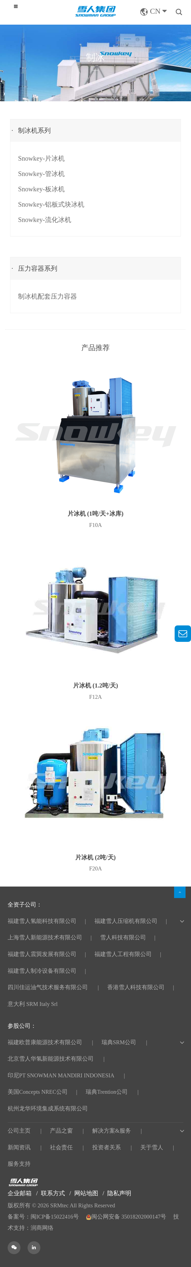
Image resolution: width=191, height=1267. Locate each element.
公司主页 (19, 1131)
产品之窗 (61, 1131)
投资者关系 (106, 1147)
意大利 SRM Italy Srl (33, 1004)
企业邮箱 (20, 1193)
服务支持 (19, 1164)
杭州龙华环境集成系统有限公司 (48, 1109)
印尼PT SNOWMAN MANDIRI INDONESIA (61, 1075)
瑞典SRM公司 (119, 1042)
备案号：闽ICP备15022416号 (43, 1217)
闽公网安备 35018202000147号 (127, 1217)
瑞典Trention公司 (107, 1092)
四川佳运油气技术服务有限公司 (48, 987)
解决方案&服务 (111, 1131)
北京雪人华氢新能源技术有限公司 (51, 1059)
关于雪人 (151, 1147)
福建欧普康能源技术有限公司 (45, 1042)
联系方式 (53, 1193)
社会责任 (61, 1147)
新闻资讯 (19, 1147)
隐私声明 (119, 1193)
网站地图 (86, 1193)
